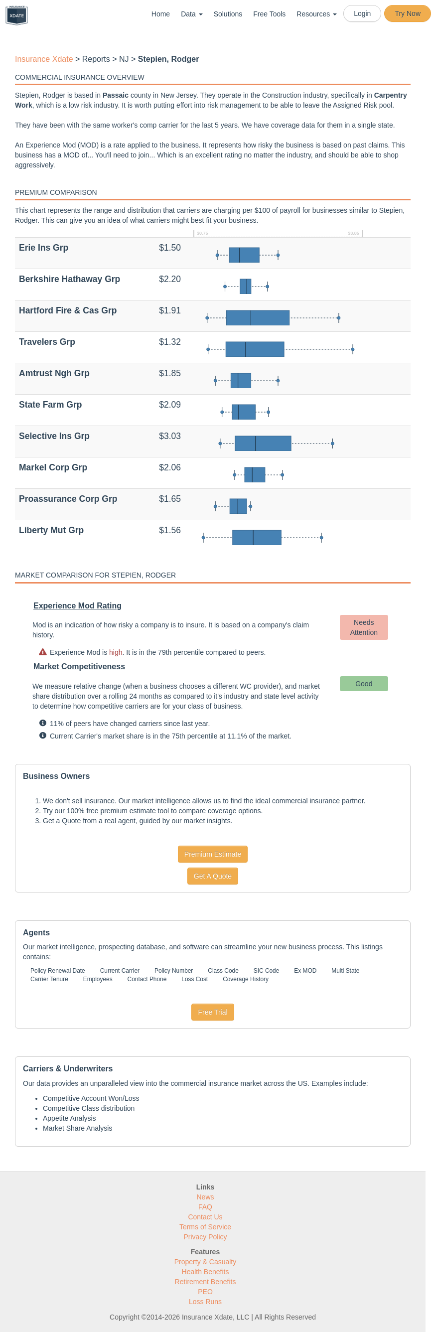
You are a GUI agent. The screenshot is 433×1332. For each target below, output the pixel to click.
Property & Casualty (205, 1262)
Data (191, 14)
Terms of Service (205, 1227)
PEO (205, 1292)
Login (362, 13)
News (205, 1197)
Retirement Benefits (205, 1282)
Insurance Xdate (44, 59)
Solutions (228, 14)
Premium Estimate (212, 854)
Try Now (408, 13)
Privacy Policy (205, 1237)
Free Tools (269, 14)
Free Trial (212, 1012)
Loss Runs (205, 1302)
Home (160, 14)
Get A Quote (213, 876)
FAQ (205, 1207)
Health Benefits (205, 1272)
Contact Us (205, 1217)
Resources (316, 14)
